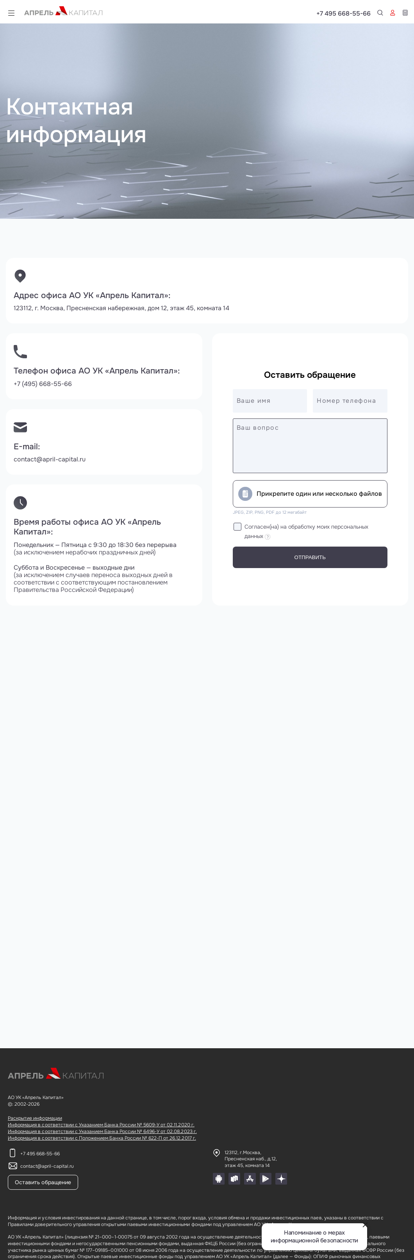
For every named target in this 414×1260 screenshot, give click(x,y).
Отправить (310, 557)
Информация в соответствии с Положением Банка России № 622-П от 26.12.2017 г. (102, 1138)
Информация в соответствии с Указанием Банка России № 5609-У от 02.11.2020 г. (101, 1125)
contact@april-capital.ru (50, 459)
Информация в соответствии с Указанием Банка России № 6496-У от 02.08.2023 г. (102, 1131)
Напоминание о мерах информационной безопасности (314, 1236)
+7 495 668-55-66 (381, 14)
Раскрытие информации (35, 1118)
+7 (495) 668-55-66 (43, 384)
